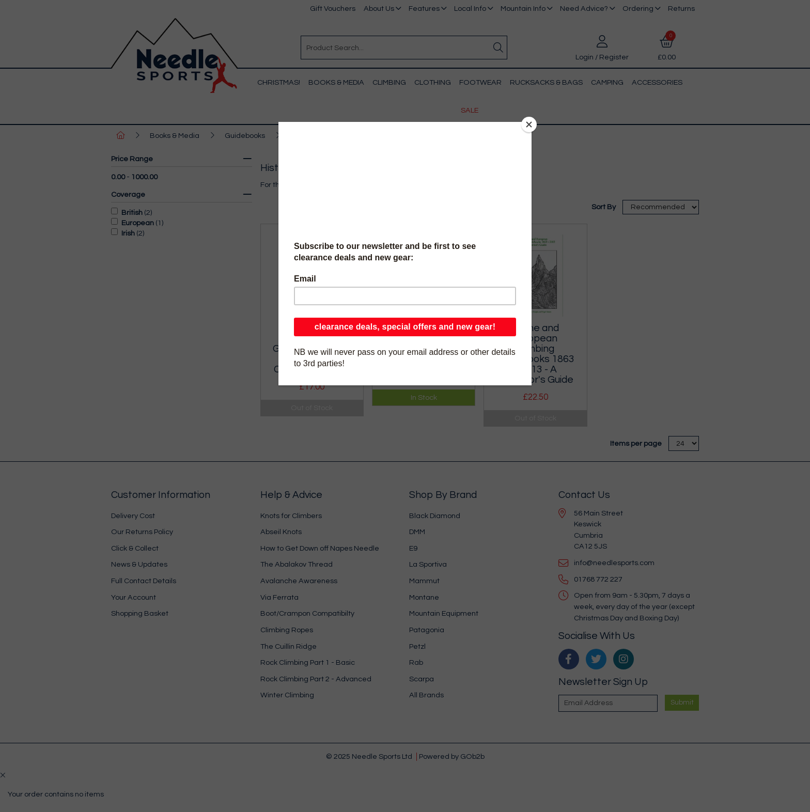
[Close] (529, 124)
